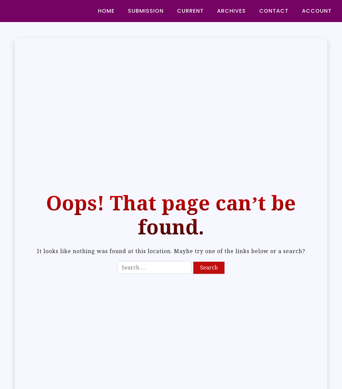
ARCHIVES (231, 11)
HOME (106, 11)
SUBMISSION (146, 11)
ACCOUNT (317, 11)
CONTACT (274, 11)
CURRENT (190, 11)
